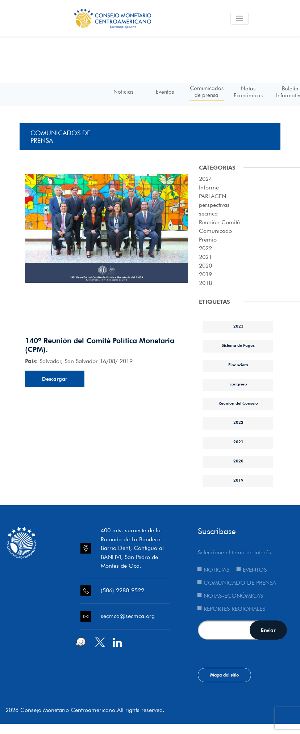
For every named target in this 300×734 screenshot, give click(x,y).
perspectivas (214, 204)
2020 (205, 265)
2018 (205, 282)
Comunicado (215, 230)
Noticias (123, 92)
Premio (208, 239)
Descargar (54, 379)
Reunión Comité (219, 222)
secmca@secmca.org (128, 616)
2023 (238, 326)
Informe (209, 187)
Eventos (165, 92)
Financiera (238, 364)
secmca (208, 213)
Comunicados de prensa (207, 91)
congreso (238, 384)
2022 (205, 248)
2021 (205, 256)
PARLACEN (212, 196)
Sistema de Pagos (238, 345)
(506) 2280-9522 (122, 590)
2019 (205, 274)
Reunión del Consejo (238, 403)
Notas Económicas (248, 91)
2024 (205, 178)
